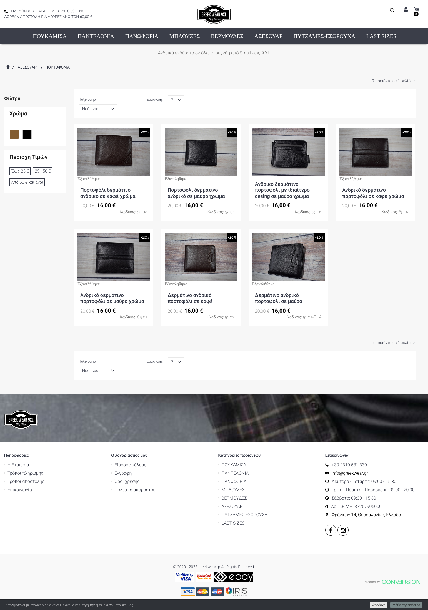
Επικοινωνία (19, 489)
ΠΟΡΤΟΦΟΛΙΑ (57, 67)
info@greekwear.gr (350, 473)
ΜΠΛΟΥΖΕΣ (184, 36)
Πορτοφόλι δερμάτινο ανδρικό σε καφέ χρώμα (108, 193)
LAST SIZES (381, 36)
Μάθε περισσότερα (406, 605)
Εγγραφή (123, 473)
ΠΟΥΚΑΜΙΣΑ (50, 36)
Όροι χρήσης (126, 481)
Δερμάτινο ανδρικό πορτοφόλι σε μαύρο (278, 298)
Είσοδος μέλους (130, 464)
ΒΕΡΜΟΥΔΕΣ (227, 36)
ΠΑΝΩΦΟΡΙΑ (141, 36)
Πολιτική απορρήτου (135, 489)
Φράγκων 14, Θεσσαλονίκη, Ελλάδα (366, 514)
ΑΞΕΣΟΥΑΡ (268, 36)
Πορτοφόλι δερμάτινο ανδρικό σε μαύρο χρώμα (196, 193)
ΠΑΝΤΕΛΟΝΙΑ (96, 36)
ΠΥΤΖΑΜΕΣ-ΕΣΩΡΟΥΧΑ (325, 36)
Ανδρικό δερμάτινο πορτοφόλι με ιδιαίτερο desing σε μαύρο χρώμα (282, 190)
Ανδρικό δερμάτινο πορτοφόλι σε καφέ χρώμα (373, 193)
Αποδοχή (378, 605)
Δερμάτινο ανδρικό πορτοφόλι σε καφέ (190, 298)
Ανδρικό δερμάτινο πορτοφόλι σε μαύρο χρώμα (112, 298)
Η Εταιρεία (18, 464)
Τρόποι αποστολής (25, 481)
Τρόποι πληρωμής (25, 473)
